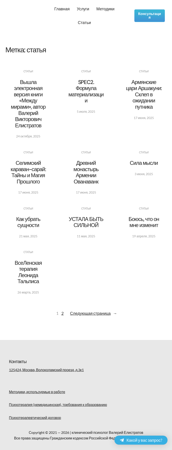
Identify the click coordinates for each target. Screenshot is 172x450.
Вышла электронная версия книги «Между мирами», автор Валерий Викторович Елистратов (28, 104)
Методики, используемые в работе (37, 392)
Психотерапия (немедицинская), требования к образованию (58, 404)
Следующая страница (93, 313)
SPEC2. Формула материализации (86, 91)
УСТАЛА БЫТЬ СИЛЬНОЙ (86, 222)
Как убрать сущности (28, 222)
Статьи (28, 71)
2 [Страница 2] (62, 313)
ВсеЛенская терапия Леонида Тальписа (28, 272)
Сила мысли (144, 162)
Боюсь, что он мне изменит (144, 222)
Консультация (149, 15)
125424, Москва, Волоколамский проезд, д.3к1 (46, 370)
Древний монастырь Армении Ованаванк (86, 172)
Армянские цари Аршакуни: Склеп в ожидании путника (143, 94)
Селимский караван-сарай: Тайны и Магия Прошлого (28, 172)
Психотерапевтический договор (35, 417)
